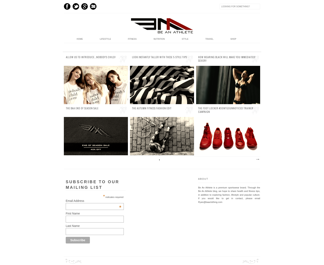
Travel (209, 39)
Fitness (132, 39)
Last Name (73, 226)
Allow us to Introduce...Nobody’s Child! (91, 57)
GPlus (84, 6)
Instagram (93, 6)
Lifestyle (105, 39)
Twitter (76, 6)
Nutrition (159, 39)
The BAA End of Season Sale (82, 108)
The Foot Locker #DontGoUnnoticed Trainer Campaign (225, 110)
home (80, 39)
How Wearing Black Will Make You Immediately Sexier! (226, 58)
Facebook (67, 6)
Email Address (93, 200)
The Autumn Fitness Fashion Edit (152, 108)
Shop (233, 39)
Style (185, 39)
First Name (73, 213)
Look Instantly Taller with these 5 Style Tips (159, 57)
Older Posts (257, 159)
